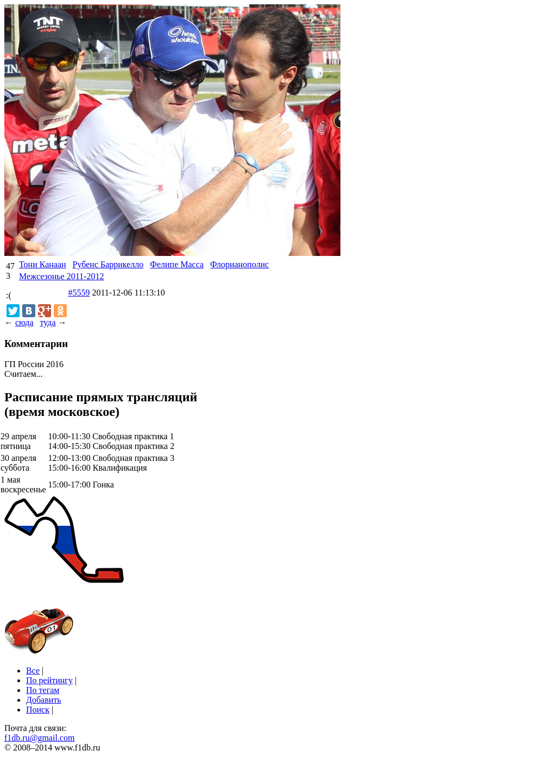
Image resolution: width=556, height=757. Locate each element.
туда (47, 322)
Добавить (43, 699)
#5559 (79, 292)
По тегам (42, 690)
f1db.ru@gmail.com (39, 737)
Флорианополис (239, 264)
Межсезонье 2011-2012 (61, 276)
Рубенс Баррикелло (108, 264)
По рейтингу (49, 680)
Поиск (37, 709)
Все (33, 670)
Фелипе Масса (177, 264)
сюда (24, 322)
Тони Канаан (42, 264)
